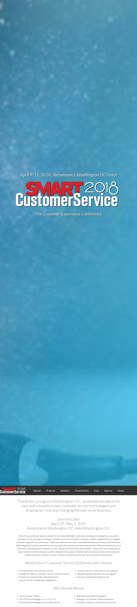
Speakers (65, 490)
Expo (96, 490)
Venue (121, 490)
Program (50, 490)
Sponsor (108, 490)
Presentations (82, 490)
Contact (37, 501)
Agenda (37, 490)
